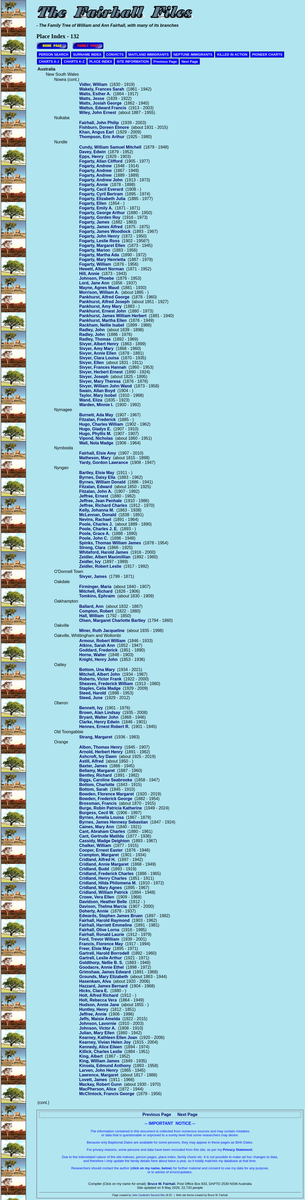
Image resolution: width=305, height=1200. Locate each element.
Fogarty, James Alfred (100, 227)
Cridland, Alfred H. (97, 859)
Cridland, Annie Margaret (104, 864)
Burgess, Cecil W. (96, 812)
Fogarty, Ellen (93, 203)
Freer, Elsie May (95, 948)
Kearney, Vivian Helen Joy (105, 1042)
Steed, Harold (92, 693)
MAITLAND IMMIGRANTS (148, 54)
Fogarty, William (95, 264)
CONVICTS (115, 54)
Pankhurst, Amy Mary (100, 306)
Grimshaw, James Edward (105, 972)
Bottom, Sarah (93, 789)
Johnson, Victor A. (97, 1028)
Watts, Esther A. (95, 94)
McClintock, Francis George (106, 1094)
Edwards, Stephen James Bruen (111, 916)
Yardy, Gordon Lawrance (103, 462)
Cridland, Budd (94, 869)
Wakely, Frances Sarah (101, 89)
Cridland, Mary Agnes (100, 887)
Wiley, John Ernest (97, 112)
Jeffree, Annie (93, 1014)
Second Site (158, 1195)
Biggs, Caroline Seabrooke (105, 780)
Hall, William (91, 616)
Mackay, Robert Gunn (100, 1084)
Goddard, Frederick (98, 650)
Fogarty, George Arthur (102, 212)
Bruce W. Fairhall (161, 1184)
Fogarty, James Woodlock (104, 231)
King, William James (99, 1061)
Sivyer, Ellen (91, 362)
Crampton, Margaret (99, 855)
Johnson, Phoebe (96, 278)
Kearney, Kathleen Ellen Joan (108, 1037)
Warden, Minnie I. (96, 405)
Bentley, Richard (95, 775)
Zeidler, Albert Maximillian (104, 557)
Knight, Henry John (98, 659)
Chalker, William (95, 845)
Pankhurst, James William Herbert (113, 316)
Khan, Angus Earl (96, 132)
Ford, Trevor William (99, 939)
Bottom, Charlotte (96, 784)
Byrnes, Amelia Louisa (101, 817)
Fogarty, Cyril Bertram (101, 194)
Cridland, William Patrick (103, 892)
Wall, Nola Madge (96, 443)
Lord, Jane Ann (94, 283)
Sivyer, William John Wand (105, 386)
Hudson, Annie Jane (99, 1005)
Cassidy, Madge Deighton (104, 841)
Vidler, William (93, 84)
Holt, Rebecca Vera (98, 1000)
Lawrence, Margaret (98, 1075)
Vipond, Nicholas (96, 438)
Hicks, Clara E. (93, 990)
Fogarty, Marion (94, 250)
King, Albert (91, 1056)
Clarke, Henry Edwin (99, 722)
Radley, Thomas (95, 339)
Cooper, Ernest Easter (101, 850)
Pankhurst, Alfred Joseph (104, 301)
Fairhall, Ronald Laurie (101, 934)
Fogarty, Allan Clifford (100, 161)
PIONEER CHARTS (267, 54)
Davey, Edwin (92, 152)
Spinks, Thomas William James (110, 543)
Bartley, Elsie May (96, 472)
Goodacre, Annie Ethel (101, 967)
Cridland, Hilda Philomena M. (107, 883)
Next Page (190, 61)
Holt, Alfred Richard (98, 995)
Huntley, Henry (93, 1009)
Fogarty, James (94, 222)
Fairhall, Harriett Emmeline (105, 925)
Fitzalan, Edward (95, 486)
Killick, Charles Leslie (100, 1051)
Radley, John (92, 330)
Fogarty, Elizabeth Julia (102, 198)
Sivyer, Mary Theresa (100, 381)
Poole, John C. (93, 538)
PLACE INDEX (100, 61)
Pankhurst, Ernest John (102, 311)
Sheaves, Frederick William (106, 683)
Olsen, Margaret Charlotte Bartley (112, 620)
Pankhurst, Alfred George (104, 297)
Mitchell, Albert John (99, 674)
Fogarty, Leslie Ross (99, 241)
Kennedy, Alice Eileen (100, 1047)
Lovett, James (93, 1079)
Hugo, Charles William (101, 424)
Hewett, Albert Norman (101, 269)
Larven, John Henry (98, 1070)
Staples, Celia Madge (100, 688)
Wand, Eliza (90, 400)
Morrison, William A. (99, 292)
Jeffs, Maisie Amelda (99, 1019)
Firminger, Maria (95, 586)
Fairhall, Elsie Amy (97, 453)
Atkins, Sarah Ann (97, 645)
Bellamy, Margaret (97, 770)
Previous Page (165, 61)
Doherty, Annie (93, 911)
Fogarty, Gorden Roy (99, 217)
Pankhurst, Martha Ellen (103, 320)
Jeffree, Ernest (93, 496)
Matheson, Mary (95, 458)
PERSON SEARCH (53, 54)
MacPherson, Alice (97, 1089)
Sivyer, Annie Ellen (97, 353)
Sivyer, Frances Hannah (102, 367)
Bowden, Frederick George (105, 798)
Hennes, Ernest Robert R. (104, 726)
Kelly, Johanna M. (96, 510)
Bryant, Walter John (99, 717)
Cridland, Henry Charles (103, 878)
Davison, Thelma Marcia (103, 906)
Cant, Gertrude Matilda (101, 836)
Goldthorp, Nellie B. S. (101, 962)
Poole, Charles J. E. (98, 529)
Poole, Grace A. (94, 533)
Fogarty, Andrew (95, 166)
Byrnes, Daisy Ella (97, 477)
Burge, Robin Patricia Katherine (110, 808)
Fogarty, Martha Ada (99, 255)
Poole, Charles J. (96, 524)
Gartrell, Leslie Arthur (100, 958)
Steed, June (91, 697)
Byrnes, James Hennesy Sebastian (113, 822)
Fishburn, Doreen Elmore (104, 127)
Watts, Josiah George (100, 103)
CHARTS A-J (49, 61)
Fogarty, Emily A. (96, 208)
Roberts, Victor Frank (100, 679)
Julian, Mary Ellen (96, 1033)
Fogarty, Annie (93, 184)
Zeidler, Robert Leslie (100, 566)
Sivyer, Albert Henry (99, 344)
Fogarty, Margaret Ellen (102, 245)
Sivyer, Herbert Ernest (101, 372)
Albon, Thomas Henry (100, 747)
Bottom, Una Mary (97, 669)
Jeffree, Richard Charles (103, 505)
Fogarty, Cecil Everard (101, 189)
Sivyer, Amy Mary (96, 348)
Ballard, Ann (91, 606)
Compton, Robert (96, 611)
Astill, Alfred (91, 761)
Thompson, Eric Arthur (102, 137)
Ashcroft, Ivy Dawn (98, 756)
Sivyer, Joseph (93, 376)
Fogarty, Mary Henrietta (102, 259)
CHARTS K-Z (74, 61)
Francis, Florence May (101, 944)
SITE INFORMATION (133, 61)
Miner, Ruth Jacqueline (102, 630)
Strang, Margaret (95, 737)
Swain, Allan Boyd (97, 390)
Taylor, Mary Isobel (97, 395)
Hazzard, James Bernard (103, 986)
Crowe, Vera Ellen (96, 897)
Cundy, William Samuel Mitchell (110, 147)
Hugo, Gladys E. (95, 429)
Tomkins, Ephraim (97, 596)
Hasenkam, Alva (95, 981)
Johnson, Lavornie (97, 1023)
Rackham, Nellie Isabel (101, 325)
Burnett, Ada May (96, 415)
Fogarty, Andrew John (101, 180)
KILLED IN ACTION (232, 54)
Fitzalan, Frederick (97, 419)
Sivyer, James (93, 576)
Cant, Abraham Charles (102, 831)
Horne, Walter (92, 655)
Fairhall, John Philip (99, 122)
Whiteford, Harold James (103, 552)
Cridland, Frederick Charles (106, 873)
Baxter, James (93, 766)
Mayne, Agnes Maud (99, 287)
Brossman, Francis (98, 803)
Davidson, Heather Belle (103, 901)
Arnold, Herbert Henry (101, 752)
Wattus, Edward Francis (102, 108)
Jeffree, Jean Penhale (100, 501)
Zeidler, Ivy (90, 561)
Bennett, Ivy (91, 708)
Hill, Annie (89, 273)
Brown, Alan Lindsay (99, 712)
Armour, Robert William (102, 641)
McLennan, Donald (97, 515)
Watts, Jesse (91, 98)
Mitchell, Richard (96, 591)
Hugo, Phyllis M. (95, 433)
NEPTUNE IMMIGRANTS (193, 54)
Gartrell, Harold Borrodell (104, 953)
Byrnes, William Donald (102, 482)
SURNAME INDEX (87, 54)
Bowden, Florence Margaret (106, 794)
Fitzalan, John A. (95, 491)
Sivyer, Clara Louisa (99, 358)
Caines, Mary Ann (96, 827)
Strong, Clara (92, 547)
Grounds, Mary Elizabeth (103, 976)
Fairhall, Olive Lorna (99, 930)
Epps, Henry (91, 156)
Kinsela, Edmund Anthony (105, 1065)
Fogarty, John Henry (99, 236)
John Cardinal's (141, 1195)
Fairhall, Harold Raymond (104, 920)
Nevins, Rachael (95, 519)
